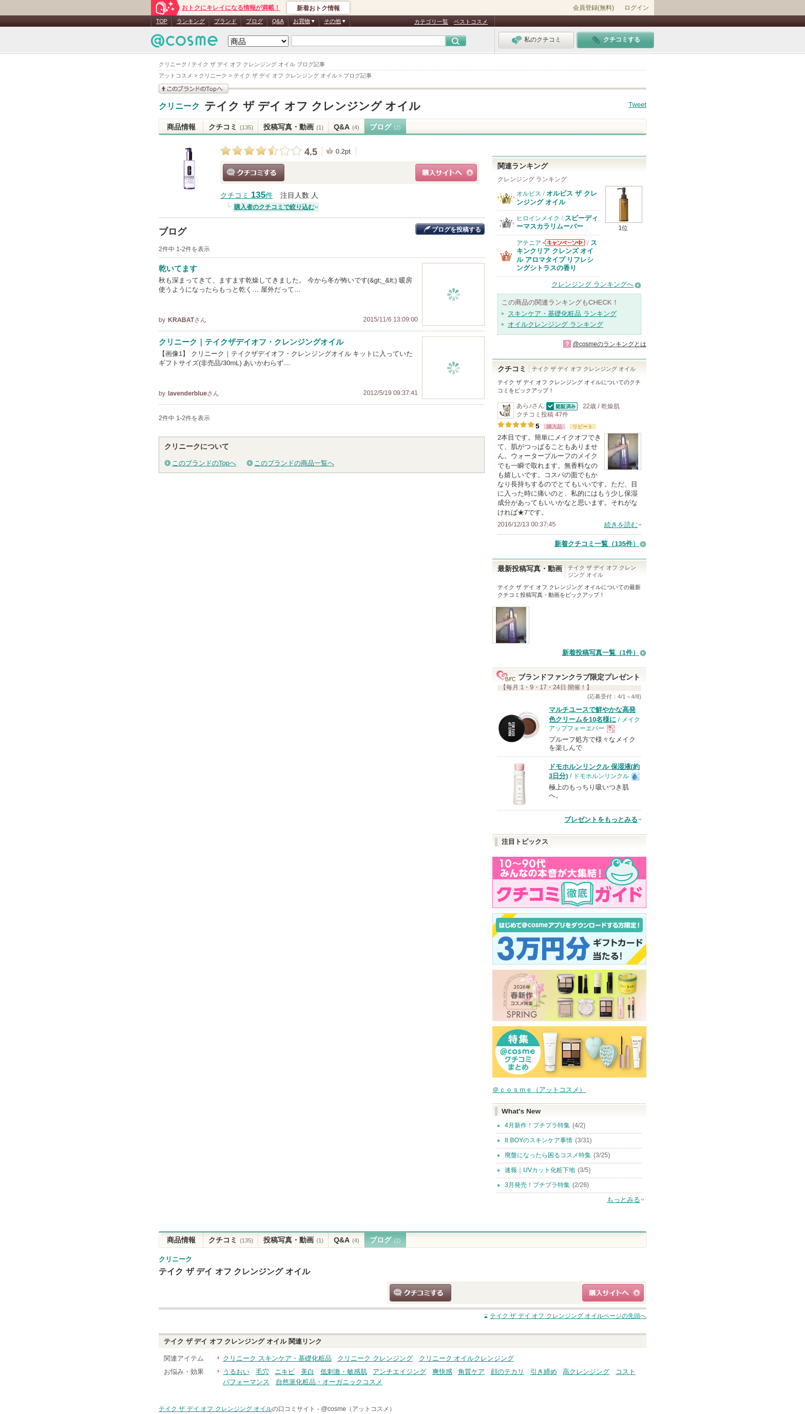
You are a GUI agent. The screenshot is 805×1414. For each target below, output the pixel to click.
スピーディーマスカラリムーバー (557, 222)
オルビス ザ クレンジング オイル (556, 197)
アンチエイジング (399, 1371)
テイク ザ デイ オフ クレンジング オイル (312, 106)
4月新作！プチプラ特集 (537, 1125)
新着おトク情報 (318, 8)
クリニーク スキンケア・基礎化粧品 (277, 1358)
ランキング (191, 21)
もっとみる (623, 1199)
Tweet (637, 104)
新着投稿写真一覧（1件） (600, 652)
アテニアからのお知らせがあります (563, 242)
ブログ (254, 21)
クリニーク (179, 106)
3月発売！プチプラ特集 (537, 1185)
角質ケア (471, 1371)
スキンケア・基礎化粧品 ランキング (562, 313)
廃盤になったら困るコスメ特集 (548, 1155)
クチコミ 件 (246, 195)
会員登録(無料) (593, 7)
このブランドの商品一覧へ (294, 463)
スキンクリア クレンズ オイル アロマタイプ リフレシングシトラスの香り (556, 255)
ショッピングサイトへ (446, 172)
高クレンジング (586, 1371)
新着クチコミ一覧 (596, 544)
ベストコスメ (471, 21)
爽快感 (442, 1371)
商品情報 (181, 127)
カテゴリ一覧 (431, 21)
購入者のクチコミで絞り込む (274, 207)
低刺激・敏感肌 (343, 1371)
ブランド (225, 21)
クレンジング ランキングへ (592, 284)
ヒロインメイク (538, 218)
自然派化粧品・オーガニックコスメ (329, 1382)
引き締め (543, 1371)
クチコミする (253, 172)
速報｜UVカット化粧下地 (540, 1170)
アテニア (528, 243)
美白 (307, 1371)
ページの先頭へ (568, 1315)
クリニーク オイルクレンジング (466, 1358)
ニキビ (285, 1371)
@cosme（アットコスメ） (358, 1408)
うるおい (236, 1371)
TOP (161, 21)
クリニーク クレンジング (375, 1358)
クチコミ (230, 127)
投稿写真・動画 (293, 127)
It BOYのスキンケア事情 (538, 1140)
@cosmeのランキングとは (609, 344)
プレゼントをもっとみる (601, 819)
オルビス (528, 193)
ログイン (636, 7)
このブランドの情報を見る (193, 88)
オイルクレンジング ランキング (555, 324)
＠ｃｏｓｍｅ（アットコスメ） (539, 1090)
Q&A (278, 21)
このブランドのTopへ (204, 463)
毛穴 (262, 1371)
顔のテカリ (507, 1371)
